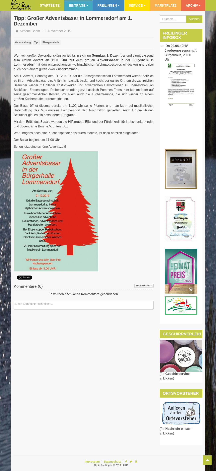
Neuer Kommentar (144, 286)
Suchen (194, 19)
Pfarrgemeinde (51, 42)
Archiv (193, 5)
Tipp (36, 42)
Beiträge (78, 5)
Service (137, 5)
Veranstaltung (23, 42)
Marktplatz (165, 5)
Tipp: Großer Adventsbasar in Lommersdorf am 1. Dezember (73, 20)
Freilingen (108, 5)
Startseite (50, 5)
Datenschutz (112, 461)
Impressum (92, 461)
